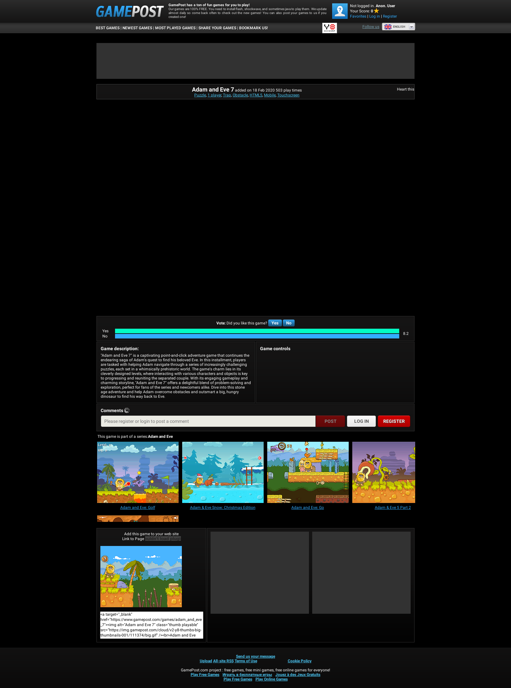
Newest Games (137, 28)
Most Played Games (175, 28)
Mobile (270, 95)
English (394, 26)
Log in (374, 16)
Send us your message (255, 656)
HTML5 (256, 95)
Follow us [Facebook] (370, 26)
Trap (227, 95)
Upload (206, 661)
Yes (275, 323)
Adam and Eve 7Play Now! (141, 577)
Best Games (108, 28)
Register (390, 16)
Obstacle (240, 95)
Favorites (358, 16)
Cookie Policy (300, 661)
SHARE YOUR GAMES (217, 28)
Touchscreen (288, 95)
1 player (214, 95)
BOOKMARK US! (253, 28)
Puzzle (200, 95)
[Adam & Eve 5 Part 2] (393, 472)
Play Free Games (205, 674)
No (288, 323)
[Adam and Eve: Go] (308, 472)
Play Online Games (272, 679)
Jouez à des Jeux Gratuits (297, 674)
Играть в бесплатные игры (247, 674)
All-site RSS (223, 661)
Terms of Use (246, 661)
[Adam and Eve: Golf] (138, 472)
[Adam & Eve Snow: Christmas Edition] (223, 472)
